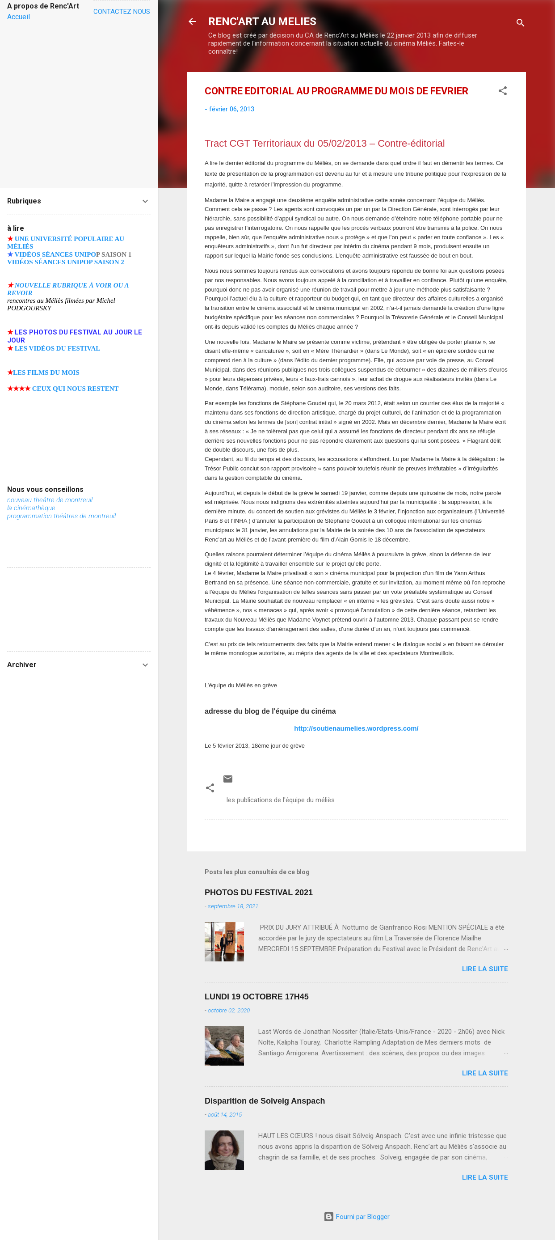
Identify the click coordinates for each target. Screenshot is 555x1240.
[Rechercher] (520, 24)
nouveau (20, 500)
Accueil (18, 17)
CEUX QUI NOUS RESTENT (75, 388)
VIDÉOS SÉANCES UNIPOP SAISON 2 (65, 262)
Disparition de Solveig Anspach (265, 1100)
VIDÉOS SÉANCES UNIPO (55, 254)
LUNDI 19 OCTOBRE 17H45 (257, 996)
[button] (502, 92)
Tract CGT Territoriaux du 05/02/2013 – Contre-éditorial (325, 143)
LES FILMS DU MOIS (46, 372)
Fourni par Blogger (357, 1217)
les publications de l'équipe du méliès (281, 800)
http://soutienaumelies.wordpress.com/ (356, 728)
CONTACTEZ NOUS (121, 12)
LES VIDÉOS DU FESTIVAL (58, 348)
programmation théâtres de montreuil (61, 516)
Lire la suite (485, 969)
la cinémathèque (31, 508)
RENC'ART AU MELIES (262, 21)
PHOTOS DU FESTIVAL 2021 (259, 892)
